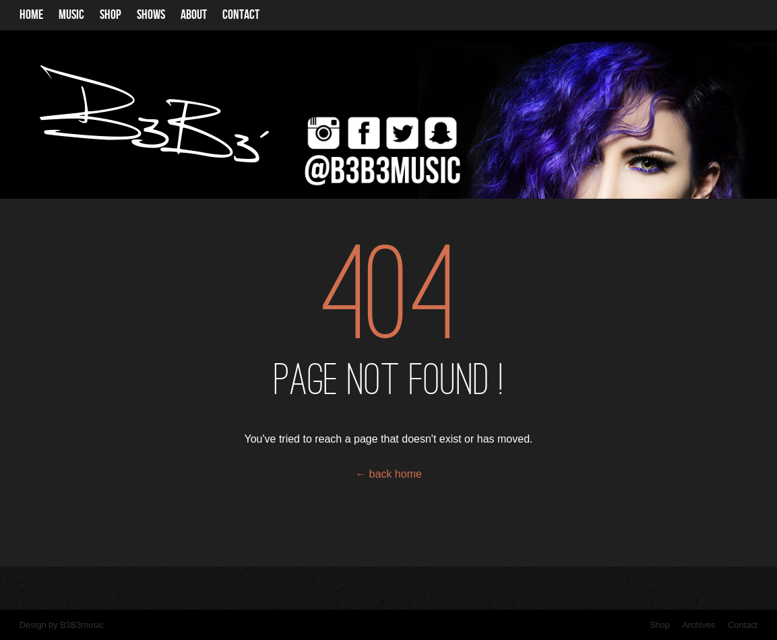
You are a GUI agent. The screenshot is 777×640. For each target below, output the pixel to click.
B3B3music (82, 625)
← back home (388, 474)
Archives (698, 625)
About (194, 15)
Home (31, 15)
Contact (240, 15)
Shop (110, 15)
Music (71, 15)
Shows (151, 15)
